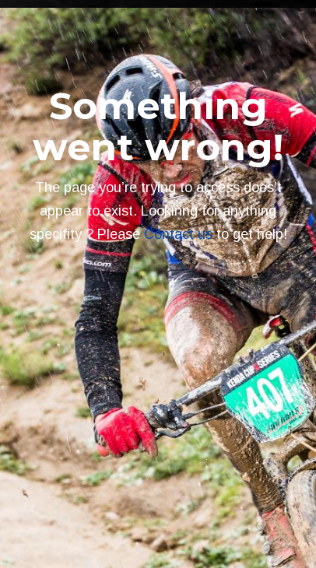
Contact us (178, 234)
